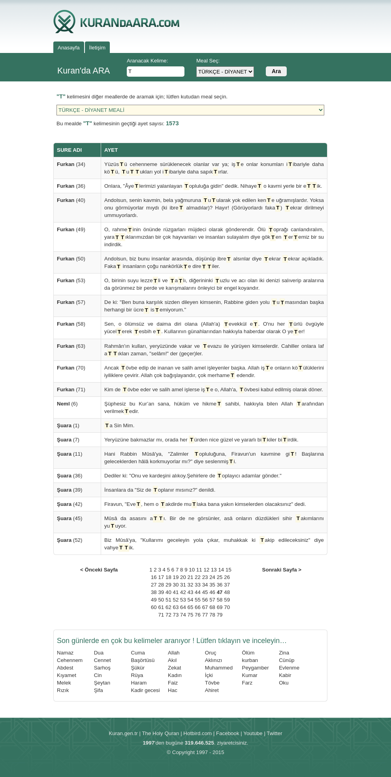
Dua (98, 653)
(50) (71, 259)
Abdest (65, 668)
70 (227, 607)
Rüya (137, 675)
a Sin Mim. (119, 425)
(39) (69, 490)
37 (227, 585)
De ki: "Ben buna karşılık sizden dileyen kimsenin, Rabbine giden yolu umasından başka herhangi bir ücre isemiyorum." (214, 305)
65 (191, 607)
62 (168, 607)
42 (183, 592)
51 (168, 600)
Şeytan (102, 683)
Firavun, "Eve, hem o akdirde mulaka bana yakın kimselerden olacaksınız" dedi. (205, 504)
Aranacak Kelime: (147, 61)
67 (205, 607)
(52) (69, 540)
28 (161, 585)
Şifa (98, 690)
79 (220, 615)
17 (161, 577)
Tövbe (212, 683)
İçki (209, 675)
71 (161, 615)
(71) (71, 389)
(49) (71, 229)
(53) (71, 280)
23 (205, 577)
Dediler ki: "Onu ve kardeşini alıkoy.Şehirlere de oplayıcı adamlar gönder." (193, 475)
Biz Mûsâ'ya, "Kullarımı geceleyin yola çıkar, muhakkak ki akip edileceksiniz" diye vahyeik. (214, 543)
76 (198, 615)
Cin (98, 675)
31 (183, 585)
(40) (71, 200)
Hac (172, 690)
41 (176, 592)
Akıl (172, 660)
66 (198, 607)
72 (168, 615)
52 (176, 600)
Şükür (138, 668)
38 (154, 592)
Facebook (227, 733)
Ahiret (212, 690)
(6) (67, 404)
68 (212, 607)
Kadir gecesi (145, 690)
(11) (69, 454)
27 (154, 585)
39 (161, 592)
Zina (284, 653)
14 (221, 570)
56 (205, 600)
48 (227, 592)
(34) (71, 164)
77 (205, 615)
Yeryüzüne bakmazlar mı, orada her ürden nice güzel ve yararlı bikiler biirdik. (201, 439)
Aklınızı (213, 660)
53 (183, 600)
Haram (139, 683)
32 (191, 585)
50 (161, 600)
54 (191, 600)
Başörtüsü (142, 660)
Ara (276, 71)
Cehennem (70, 660)
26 (227, 577)
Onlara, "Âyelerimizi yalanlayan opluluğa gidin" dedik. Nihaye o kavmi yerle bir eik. (213, 186)
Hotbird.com (197, 733)
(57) (71, 302)
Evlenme (289, 668)
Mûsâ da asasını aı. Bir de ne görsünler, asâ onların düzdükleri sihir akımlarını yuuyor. (214, 522)
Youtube (252, 733)
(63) (71, 346)
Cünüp (286, 660)
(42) (69, 504)
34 (205, 585)
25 (220, 577)
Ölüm (248, 653)
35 (212, 585)
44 (198, 592)
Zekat (174, 668)
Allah (174, 653)
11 (199, 570)
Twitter (274, 733)
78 (212, 615)
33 (198, 585)
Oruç (210, 653)
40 (168, 592)
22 (198, 577)
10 (192, 570)
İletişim (97, 48)
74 (183, 615)
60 (154, 607)
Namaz (65, 653)
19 (176, 577)
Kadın (175, 675)
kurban (250, 660)
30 (176, 585)
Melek (64, 683)
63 (176, 607)
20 (183, 577)
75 (191, 615)
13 (214, 570)
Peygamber (255, 668)
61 (161, 607)
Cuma (138, 653)
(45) (69, 518)
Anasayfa (69, 48)
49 (154, 600)
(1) (68, 425)
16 (154, 577)
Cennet (102, 660)
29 (168, 585)
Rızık (63, 690)
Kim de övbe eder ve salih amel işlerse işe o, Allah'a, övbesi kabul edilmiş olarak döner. (213, 389)
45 (205, 592)
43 (191, 592)
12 (206, 570)
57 (212, 600)
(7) (68, 440)
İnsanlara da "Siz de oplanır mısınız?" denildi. (160, 490)
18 (168, 577)
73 (176, 615)
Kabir (285, 675)
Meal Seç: (208, 61)
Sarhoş (102, 668)
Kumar (250, 675)
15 (228, 570)
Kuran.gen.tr (123, 733)
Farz (247, 683)
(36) (71, 186)
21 (191, 577)
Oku (283, 683)
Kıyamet (66, 675)
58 (220, 600)
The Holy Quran (160, 733)
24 (212, 577)
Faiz (173, 683)
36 (220, 585)
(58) (71, 324)
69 (220, 607)
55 (198, 600)
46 (212, 592)
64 (183, 607)
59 (227, 600)
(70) (71, 368)
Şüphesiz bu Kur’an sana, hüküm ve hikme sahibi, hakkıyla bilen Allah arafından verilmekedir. (214, 407)
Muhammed (219, 668)
